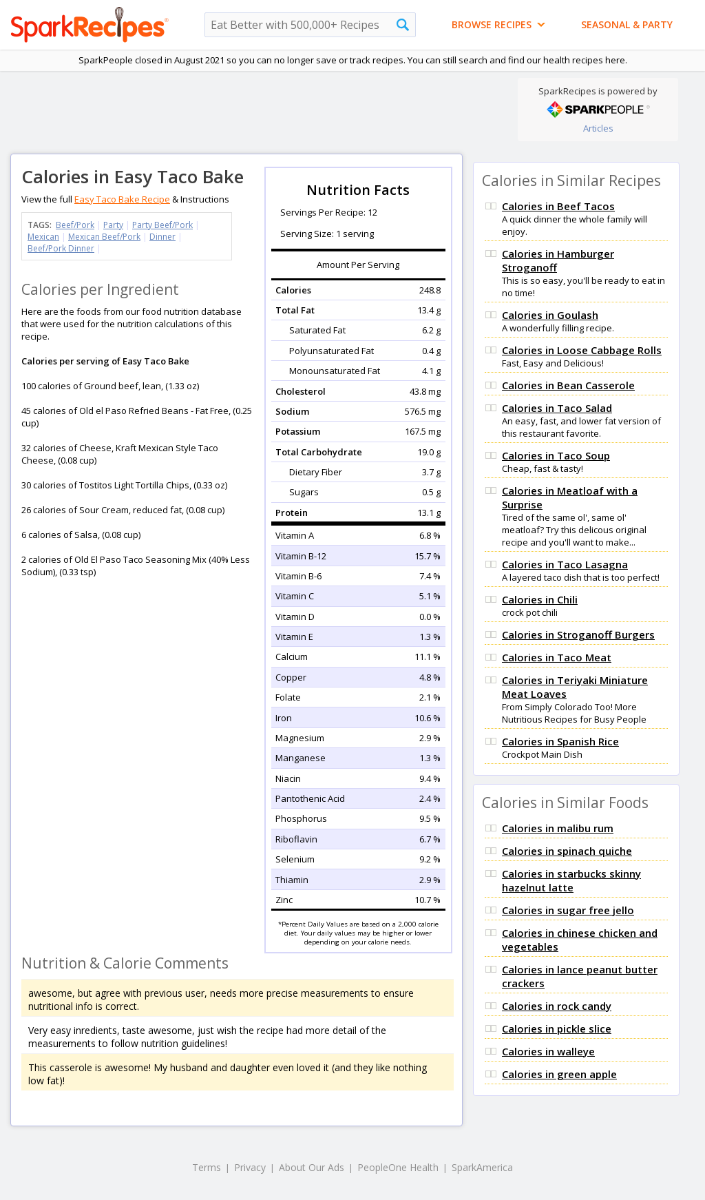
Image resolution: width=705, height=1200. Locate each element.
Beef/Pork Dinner (61, 248)
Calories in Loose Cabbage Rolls (582, 350)
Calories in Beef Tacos (558, 206)
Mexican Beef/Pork (104, 236)
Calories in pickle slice (556, 1028)
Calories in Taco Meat (556, 657)
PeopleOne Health (398, 1167)
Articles (598, 128)
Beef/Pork (75, 225)
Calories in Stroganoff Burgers (578, 634)
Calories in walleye (548, 1051)
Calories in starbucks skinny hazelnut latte (571, 880)
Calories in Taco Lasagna (565, 564)
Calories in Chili (540, 599)
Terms (206, 1167)
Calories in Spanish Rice (560, 741)
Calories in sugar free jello (568, 910)
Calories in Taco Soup (556, 455)
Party (113, 225)
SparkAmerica (482, 1167)
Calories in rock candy (556, 1006)
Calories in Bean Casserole (568, 385)
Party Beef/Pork (162, 225)
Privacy (250, 1167)
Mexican (43, 236)
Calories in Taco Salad (557, 408)
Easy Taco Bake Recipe (122, 199)
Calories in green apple (559, 1074)
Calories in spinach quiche (567, 851)
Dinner (162, 236)
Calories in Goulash (550, 315)
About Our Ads (311, 1167)
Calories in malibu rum (557, 828)
